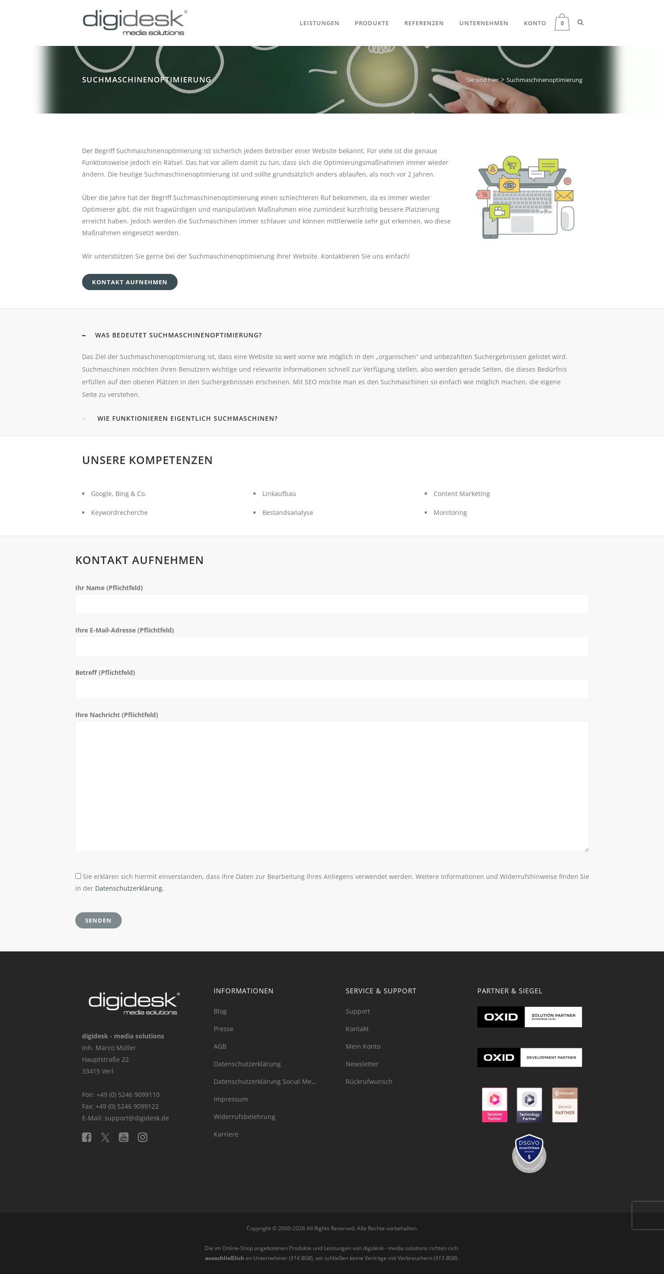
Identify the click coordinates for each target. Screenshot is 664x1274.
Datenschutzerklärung (128, 888)
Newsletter (362, 1064)
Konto (535, 23)
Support (358, 1011)
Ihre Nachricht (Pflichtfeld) (116, 714)
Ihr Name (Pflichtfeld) (109, 587)
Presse (224, 1028)
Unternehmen (483, 23)
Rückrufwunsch (369, 1081)
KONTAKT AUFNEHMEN (130, 282)
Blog (220, 1011)
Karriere (226, 1134)
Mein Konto (363, 1046)
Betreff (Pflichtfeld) (105, 672)
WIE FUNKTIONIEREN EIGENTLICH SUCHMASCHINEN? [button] (180, 418)
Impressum (231, 1099)
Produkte (372, 23)
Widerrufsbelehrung (244, 1116)
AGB (220, 1046)
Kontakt (357, 1028)
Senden (98, 920)
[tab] (332, 335)
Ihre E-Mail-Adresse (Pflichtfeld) (124, 630)
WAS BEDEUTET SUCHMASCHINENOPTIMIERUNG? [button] (172, 335)
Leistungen (319, 23)
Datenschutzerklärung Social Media (267, 1081)
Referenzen (424, 23)
